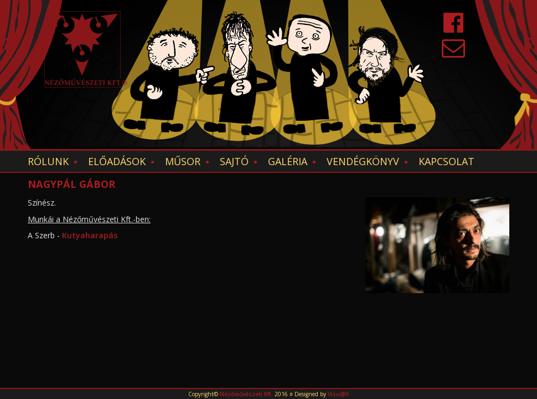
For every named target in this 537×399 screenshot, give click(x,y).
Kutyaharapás (89, 235)
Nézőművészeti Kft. (246, 394)
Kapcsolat (446, 161)
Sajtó (234, 161)
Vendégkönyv (363, 161)
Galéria (287, 161)
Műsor (182, 161)
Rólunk (48, 161)
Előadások (117, 161)
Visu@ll (338, 394)
